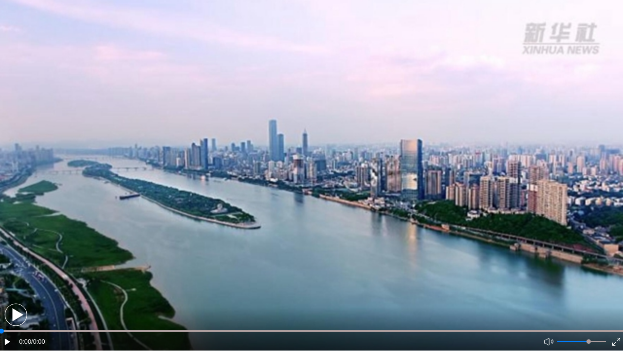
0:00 (25, 341)
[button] (15, 314)
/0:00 (38, 341)
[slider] (588, 341)
